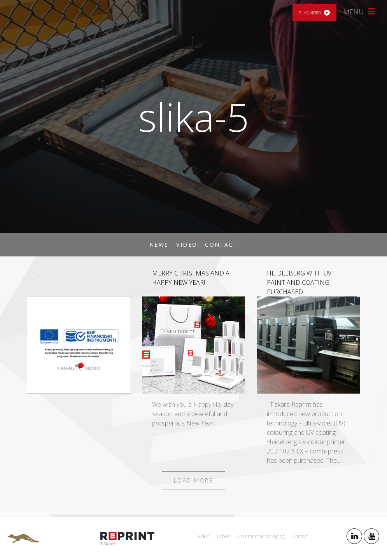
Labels (223, 536)
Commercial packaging (261, 536)
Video (186, 244)
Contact (221, 244)
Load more (194, 480)
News (159, 244)
